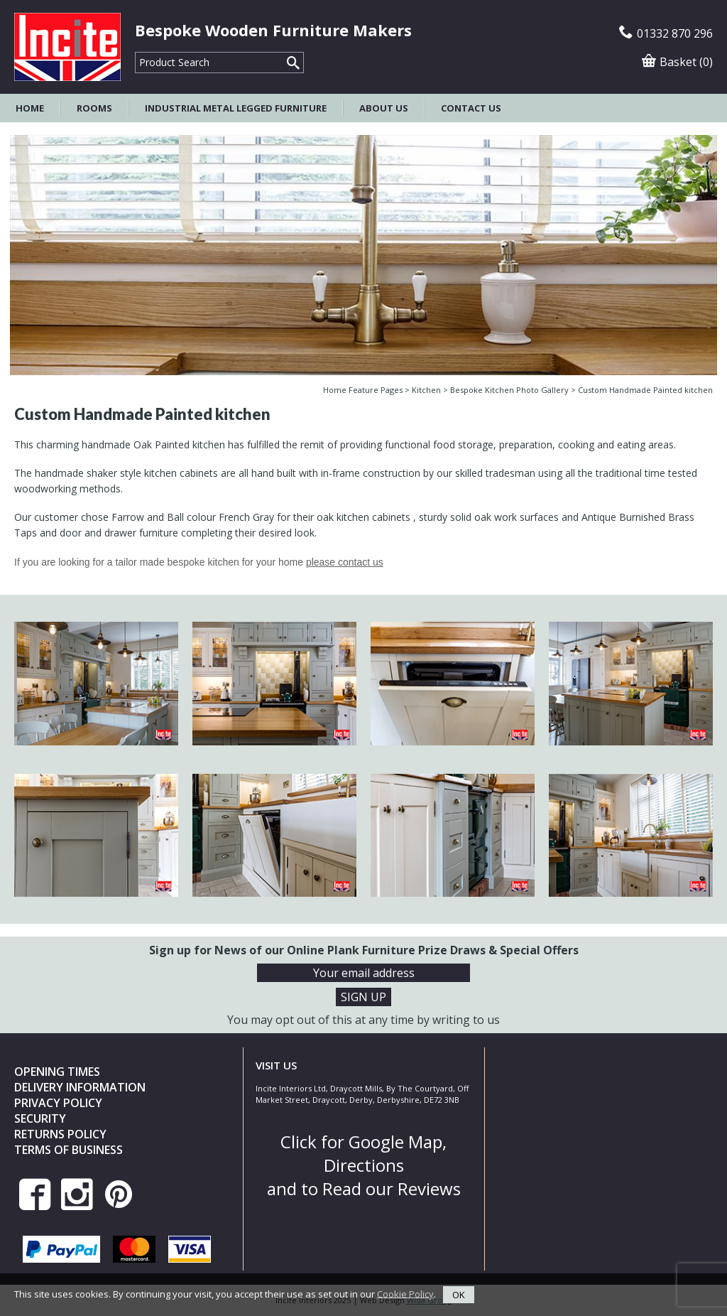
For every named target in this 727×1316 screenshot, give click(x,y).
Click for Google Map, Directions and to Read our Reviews (364, 1165)
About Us (383, 108)
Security (40, 1118)
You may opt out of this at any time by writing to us (363, 1020)
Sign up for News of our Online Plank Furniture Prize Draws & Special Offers (364, 950)
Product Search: (135, 52)
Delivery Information (80, 1087)
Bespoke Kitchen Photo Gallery (509, 389)
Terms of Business (68, 1150)
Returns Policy (60, 1134)
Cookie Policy (405, 1293)
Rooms (94, 108)
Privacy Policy (58, 1103)
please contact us (344, 562)
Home (30, 108)
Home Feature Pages (363, 389)
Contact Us (471, 108)
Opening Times (57, 1071)
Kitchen (426, 389)
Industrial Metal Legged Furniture (236, 108)
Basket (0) (677, 62)
